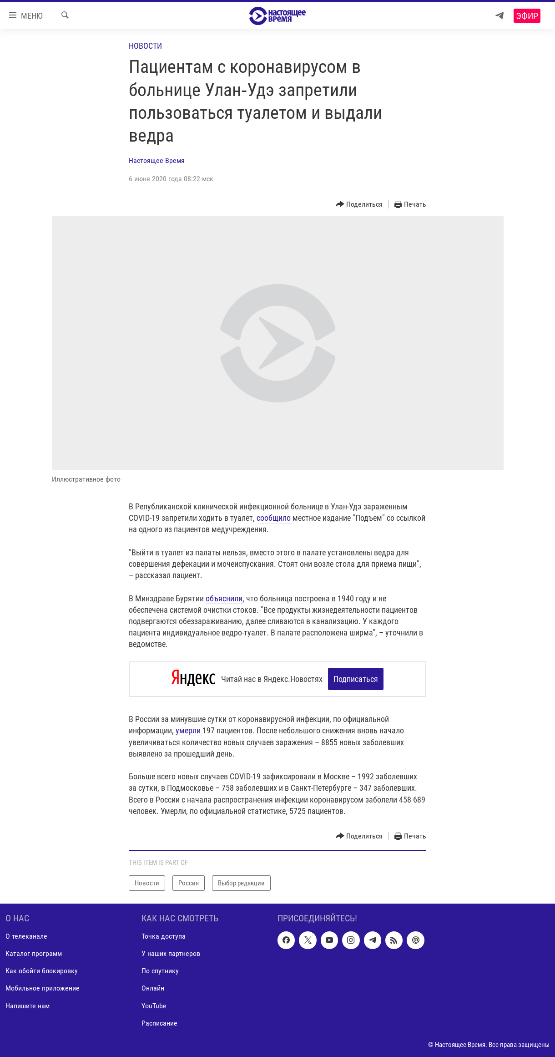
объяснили (224, 598)
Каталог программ (33, 953)
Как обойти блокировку (41, 970)
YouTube (153, 1005)
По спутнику (160, 970)
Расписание (159, 1022)
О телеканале (26, 935)
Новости (145, 46)
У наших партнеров (170, 953)
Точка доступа (163, 935)
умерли (189, 730)
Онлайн (152, 987)
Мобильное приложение (42, 987)
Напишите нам (27, 1005)
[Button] (359, 204)
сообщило (275, 518)
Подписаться (355, 679)
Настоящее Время (157, 160)
